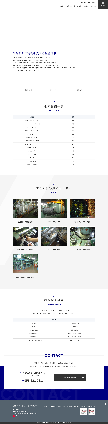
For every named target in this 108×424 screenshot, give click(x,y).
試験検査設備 (79, 90)
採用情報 (93, 6)
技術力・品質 (77, 6)
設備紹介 (86, 6)
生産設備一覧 (28, 90)
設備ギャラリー (54, 90)
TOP (15, 35)
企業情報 (69, 6)
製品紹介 (62, 6)
